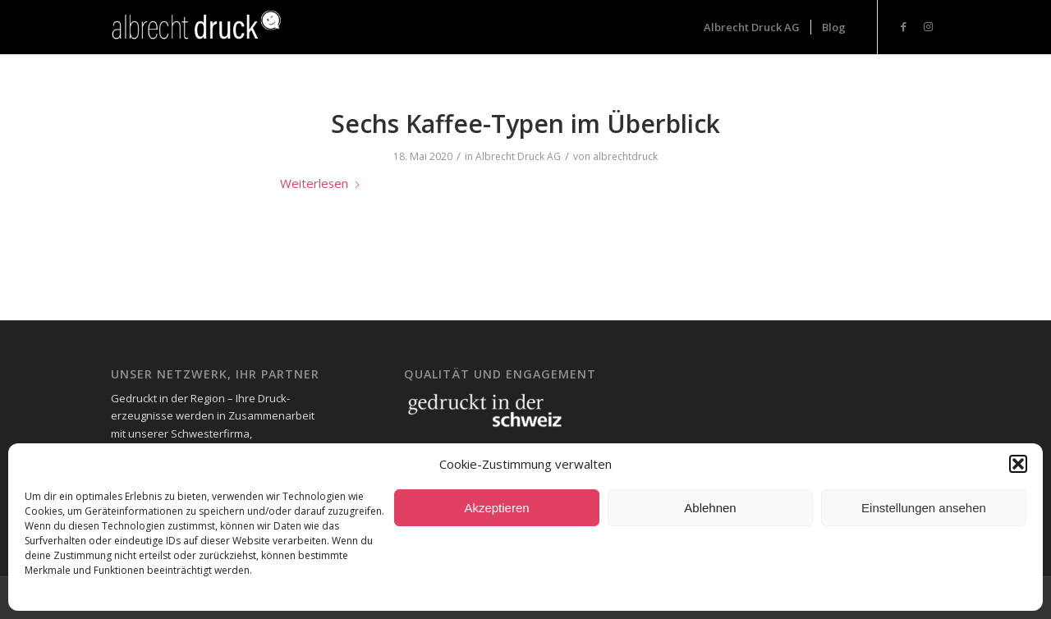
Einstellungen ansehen (923, 508)
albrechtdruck (625, 156)
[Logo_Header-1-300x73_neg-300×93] (198, 27)
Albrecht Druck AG (518, 156)
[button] (1018, 464)
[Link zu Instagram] (928, 26)
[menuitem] (751, 27)
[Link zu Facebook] (903, 26)
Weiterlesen (320, 183)
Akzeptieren (496, 508)
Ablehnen (710, 508)
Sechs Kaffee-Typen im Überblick (525, 123)
